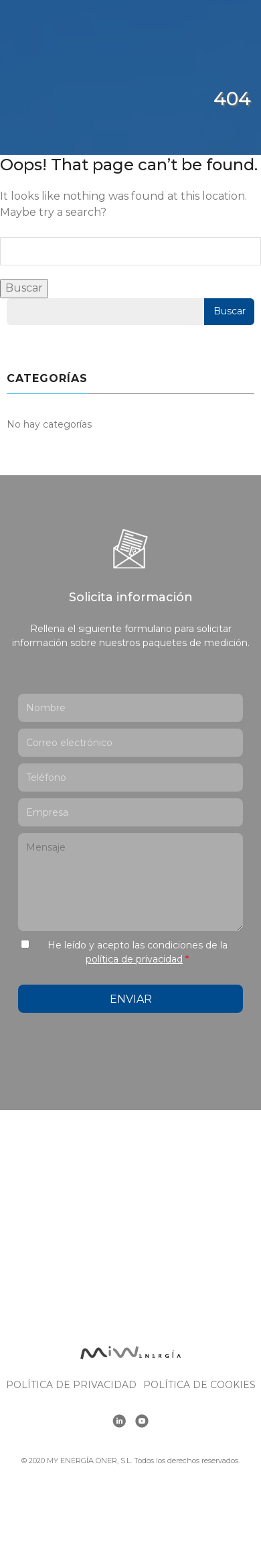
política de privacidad (134, 959)
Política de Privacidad (71, 1385)
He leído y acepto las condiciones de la (138, 952)
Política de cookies (199, 1385)
